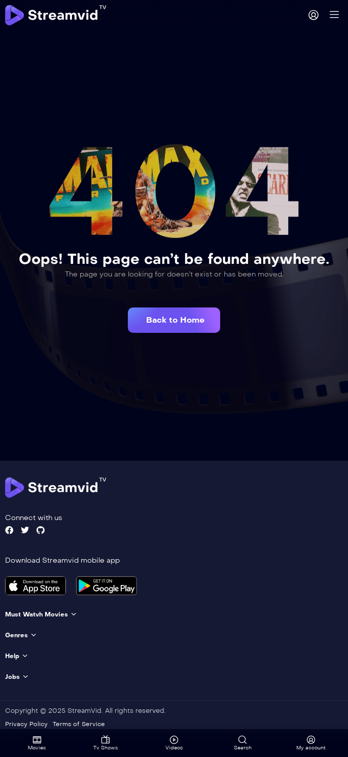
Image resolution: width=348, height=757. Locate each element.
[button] (174, 320)
